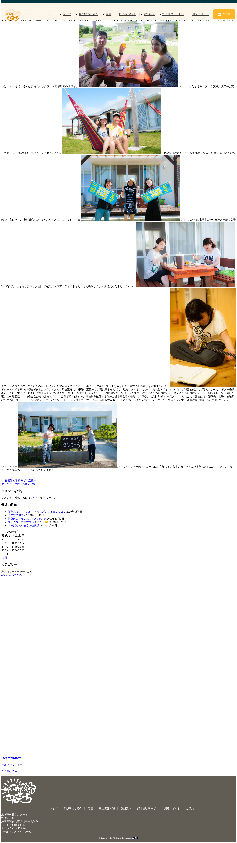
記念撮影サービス (173, 14)
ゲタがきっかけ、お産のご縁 (20, 483)
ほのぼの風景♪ (16, 515)
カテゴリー (7, 571)
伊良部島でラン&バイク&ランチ (27, 518)
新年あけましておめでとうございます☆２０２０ (37, 511)
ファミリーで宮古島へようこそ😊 (28, 522)
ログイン (35, 497)
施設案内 (148, 14)
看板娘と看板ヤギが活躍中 (18, 480)
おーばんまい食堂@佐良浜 (23, 525)
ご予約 (224, 14)
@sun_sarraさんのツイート (16, 575)
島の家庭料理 (127, 14)
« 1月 (4, 557)
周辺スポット (200, 14)
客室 (108, 14)
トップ (66, 14)
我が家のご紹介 (87, 14)
